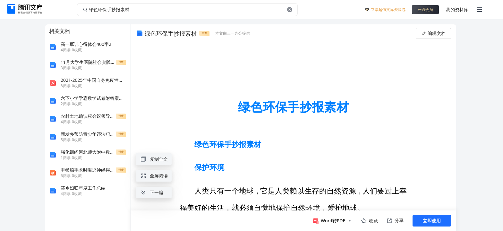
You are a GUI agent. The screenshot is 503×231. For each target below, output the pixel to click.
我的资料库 (457, 9)
